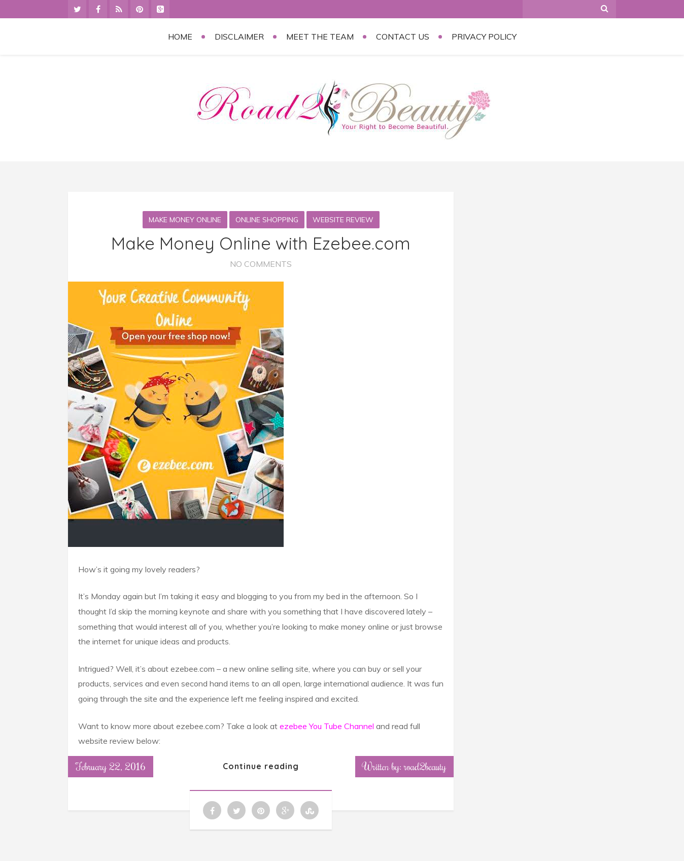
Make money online (185, 219)
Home (180, 36)
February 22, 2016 (111, 766)
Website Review (343, 219)
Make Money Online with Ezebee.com (261, 243)
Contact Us (402, 36)
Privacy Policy (484, 36)
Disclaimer (239, 36)
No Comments (261, 264)
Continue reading (261, 766)
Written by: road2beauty (404, 766)
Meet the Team (320, 36)
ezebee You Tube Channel (328, 726)
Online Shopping (266, 219)
